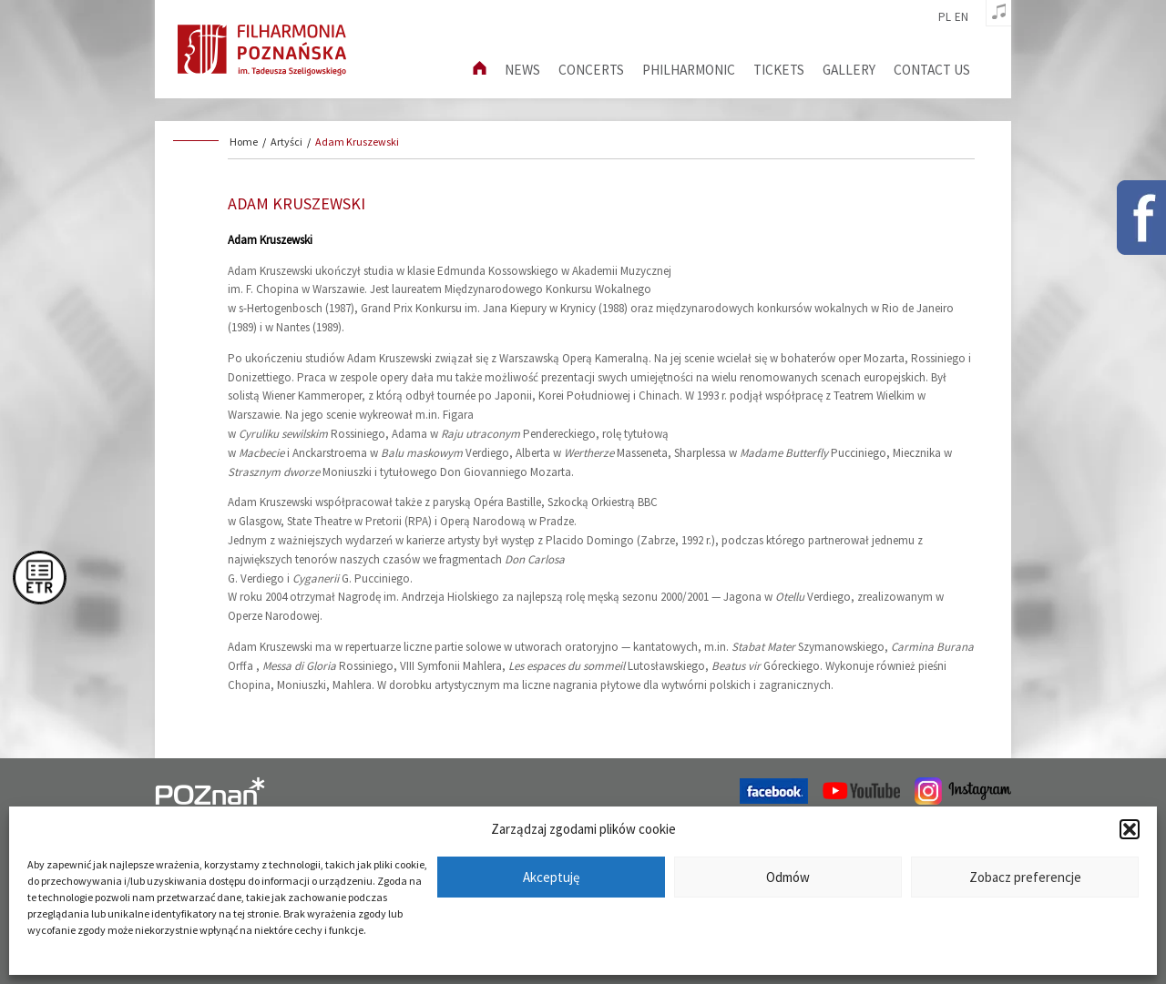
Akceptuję (551, 877)
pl (944, 17)
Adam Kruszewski (357, 141)
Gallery (849, 69)
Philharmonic (688, 69)
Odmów (788, 877)
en (961, 17)
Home (244, 141)
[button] (1129, 829)
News (522, 69)
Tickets (778, 69)
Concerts (591, 69)
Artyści (286, 141)
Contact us (932, 69)
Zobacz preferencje (1025, 877)
